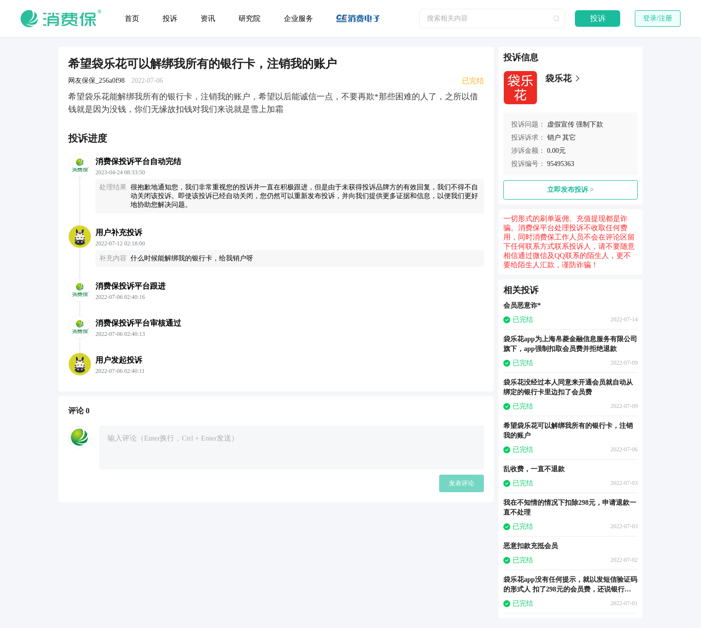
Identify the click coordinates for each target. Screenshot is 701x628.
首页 (132, 18)
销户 (554, 137)
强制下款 (589, 124)
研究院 (249, 18)
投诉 (170, 18)
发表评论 (461, 483)
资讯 (208, 18)
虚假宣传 (560, 124)
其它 (569, 137)
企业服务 (298, 18)
